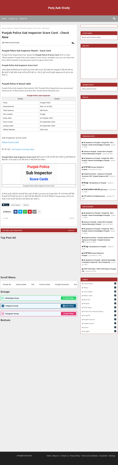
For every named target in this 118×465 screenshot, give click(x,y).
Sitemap (112, 456)
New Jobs (100, 303)
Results (9, 28)
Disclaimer (103, 456)
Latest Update (15, 205)
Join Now (68, 298)
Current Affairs (100, 284)
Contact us (64, 456)
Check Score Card (10, 142)
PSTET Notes (100, 307)
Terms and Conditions (89, 456)
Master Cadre (100, 295)
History (100, 288)
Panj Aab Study (59, 8)
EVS (32, 284)
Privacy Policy (75, 456)
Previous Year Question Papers (100, 311)
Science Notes (44, 284)
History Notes (21, 284)
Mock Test (100, 300)
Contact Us (13, 18)
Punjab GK (7, 284)
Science (100, 327)
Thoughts (100, 331)
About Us (23, 18)
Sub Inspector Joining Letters (23, 149)
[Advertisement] (39, 257)
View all (71, 230)
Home (4, 18)
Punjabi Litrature (100, 323)
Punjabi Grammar (62, 284)
